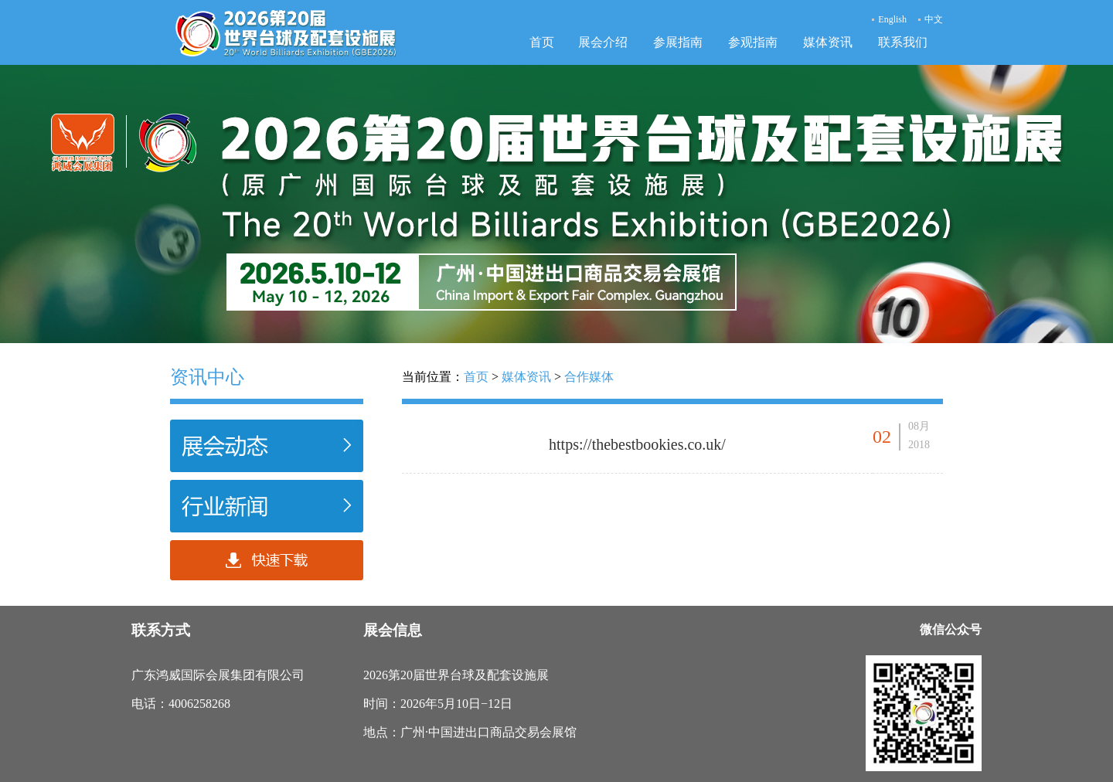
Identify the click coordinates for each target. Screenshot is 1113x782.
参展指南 (678, 42)
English (892, 19)
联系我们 (903, 42)
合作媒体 (589, 376)
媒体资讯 (828, 42)
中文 (933, 19)
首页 (541, 42)
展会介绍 (603, 42)
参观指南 (753, 42)
